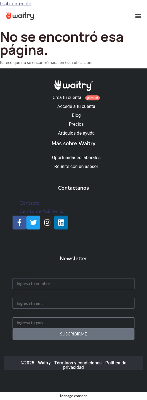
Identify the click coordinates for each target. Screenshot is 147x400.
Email (18, 293)
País (17, 312)
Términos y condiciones (78, 363)
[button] (138, 15)
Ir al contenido (15, 3)
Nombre (22, 273)
